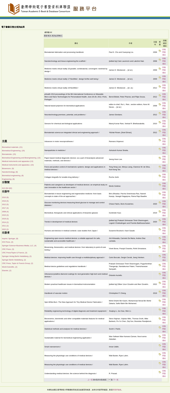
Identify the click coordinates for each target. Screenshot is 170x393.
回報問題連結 (164, 52)
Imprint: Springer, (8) (10, 239)
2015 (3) (5, 215)
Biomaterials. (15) (9, 154)
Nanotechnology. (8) (10, 172)
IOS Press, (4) (7, 242)
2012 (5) (5, 204)
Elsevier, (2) (6, 271)
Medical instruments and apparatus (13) (17, 161)
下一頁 (115, 380)
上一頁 (90, 380)
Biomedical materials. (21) (12, 147)
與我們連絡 (117, 390)
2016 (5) (5, 201)
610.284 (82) (7, 188)
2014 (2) (5, 222)
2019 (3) (5, 219)
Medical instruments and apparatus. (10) (18, 165)
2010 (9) (5, 197)
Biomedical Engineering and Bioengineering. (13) (21, 158)
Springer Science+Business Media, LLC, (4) (19, 246)
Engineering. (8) (8, 179)
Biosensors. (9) (8, 168)
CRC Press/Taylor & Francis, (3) (14, 253)
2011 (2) (5, 226)
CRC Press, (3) (8, 249)
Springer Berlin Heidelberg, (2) (14, 260)
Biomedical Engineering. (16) (13, 151)
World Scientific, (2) (9, 267)
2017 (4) (5, 208)
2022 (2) (5, 229)
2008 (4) (5, 212)
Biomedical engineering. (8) (13, 176)
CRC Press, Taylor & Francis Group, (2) (17, 263)
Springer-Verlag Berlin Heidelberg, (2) (16, 256)
